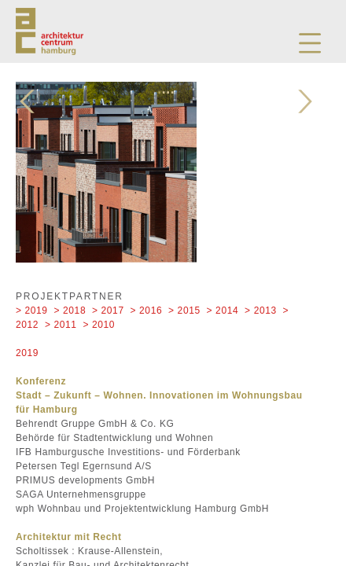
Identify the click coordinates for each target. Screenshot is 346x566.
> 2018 (70, 310)
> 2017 (108, 310)
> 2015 (184, 310)
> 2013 (261, 310)
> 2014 (223, 310)
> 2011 (61, 324)
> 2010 (99, 324)
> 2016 (147, 310)
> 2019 (32, 310)
